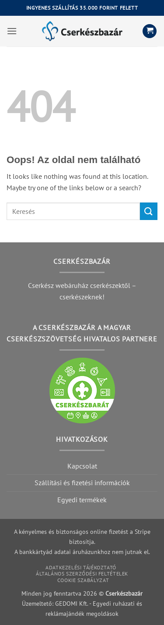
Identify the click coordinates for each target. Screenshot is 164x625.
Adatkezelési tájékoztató (80, 567)
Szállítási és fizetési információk (82, 482)
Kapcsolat (82, 466)
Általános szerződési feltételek (82, 573)
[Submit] (148, 211)
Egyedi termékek (82, 499)
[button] (12, 31)
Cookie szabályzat (83, 580)
